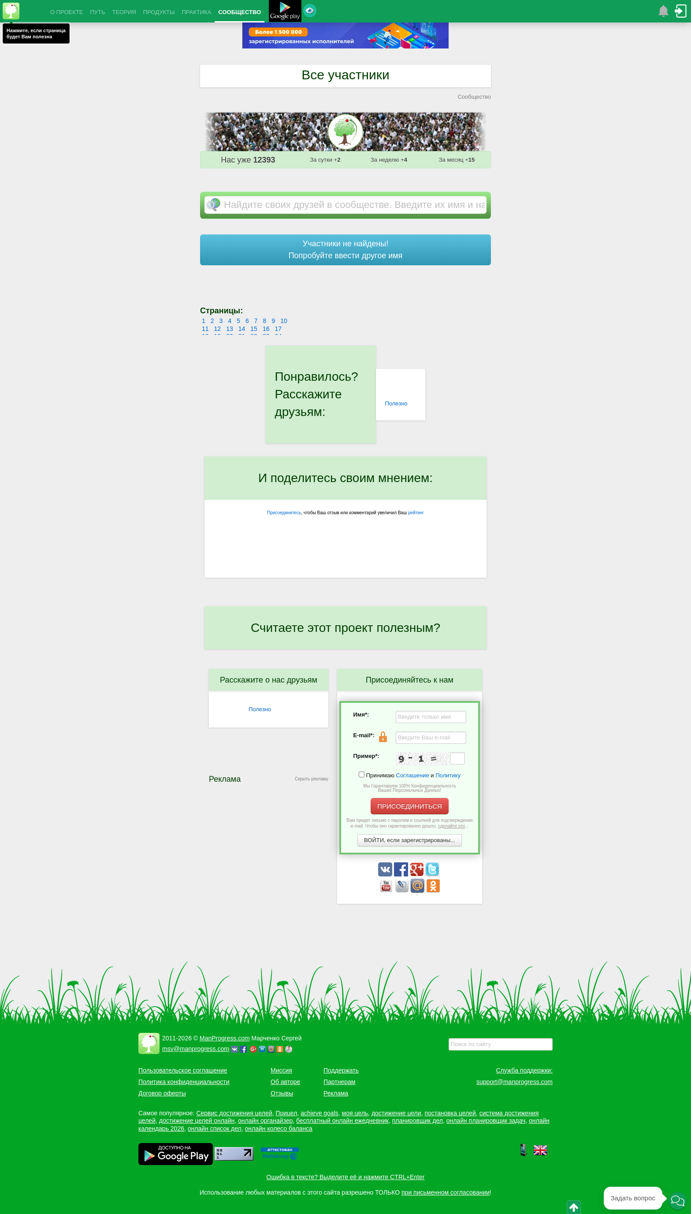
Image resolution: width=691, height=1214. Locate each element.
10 (283, 320)
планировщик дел (417, 1120)
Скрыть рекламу (311, 778)
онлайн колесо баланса (278, 1128)
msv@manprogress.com (195, 1048)
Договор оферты (162, 1093)
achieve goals (319, 1113)
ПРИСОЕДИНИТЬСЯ (409, 806)
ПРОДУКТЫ (159, 12)
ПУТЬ (97, 12)
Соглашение (412, 775)
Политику (448, 775)
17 (278, 328)
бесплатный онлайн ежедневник (342, 1120)
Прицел (286, 1113)
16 (266, 328)
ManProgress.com (225, 1038)
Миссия (281, 1070)
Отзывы (282, 1093)
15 (253, 328)
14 (241, 328)
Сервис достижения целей (234, 1113)
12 (217, 328)
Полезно (396, 403)
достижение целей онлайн (196, 1120)
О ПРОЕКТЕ (66, 12)
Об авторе (285, 1081)
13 (229, 328)
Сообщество (474, 96)
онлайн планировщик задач (486, 1120)
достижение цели (396, 1113)
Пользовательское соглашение (182, 1070)
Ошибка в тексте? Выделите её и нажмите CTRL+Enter (346, 1177)
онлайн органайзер (265, 1120)
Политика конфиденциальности (184, 1081)
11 (205, 328)
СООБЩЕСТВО (239, 12)
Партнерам (339, 1081)
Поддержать (341, 1070)
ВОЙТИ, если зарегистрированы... (409, 840)
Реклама (335, 1093)
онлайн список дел (214, 1128)
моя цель (355, 1113)
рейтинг (416, 512)
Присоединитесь (284, 512)
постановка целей (450, 1113)
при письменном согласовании (445, 1192)
